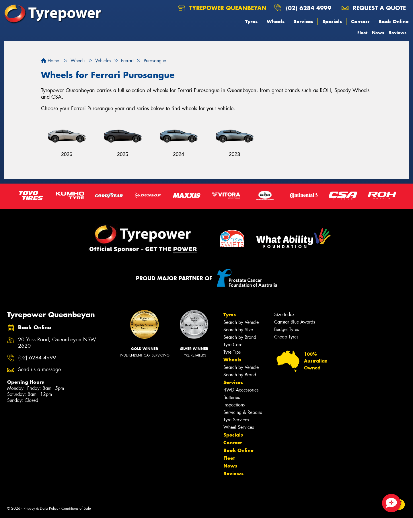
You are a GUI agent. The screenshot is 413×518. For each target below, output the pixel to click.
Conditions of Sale (76, 508)
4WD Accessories (240, 390)
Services (303, 21)
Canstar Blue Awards (294, 322)
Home (50, 61)
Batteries (231, 397)
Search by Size (238, 330)
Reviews (397, 32)
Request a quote (374, 7)
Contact (360, 21)
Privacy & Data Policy (41, 508)
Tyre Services (236, 420)
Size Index (284, 314)
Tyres (251, 21)
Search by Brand (239, 337)
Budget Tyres (286, 329)
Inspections (234, 405)
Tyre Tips (232, 352)
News (378, 32)
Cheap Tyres (286, 337)
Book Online (394, 21)
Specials (332, 21)
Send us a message (39, 369)
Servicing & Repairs (242, 412)
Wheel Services (238, 427)
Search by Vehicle (241, 322)
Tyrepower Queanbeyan (222, 7)
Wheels (276, 21)
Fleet (362, 32)
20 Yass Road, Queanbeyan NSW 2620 (57, 343)
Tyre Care (232, 345)
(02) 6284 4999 (308, 7)
